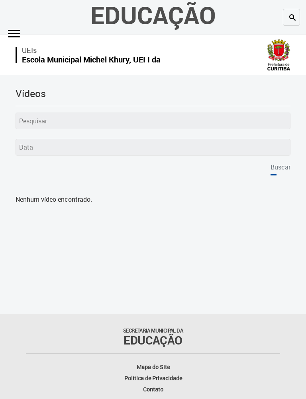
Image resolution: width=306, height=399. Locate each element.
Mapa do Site (153, 367)
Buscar (280, 167)
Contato (153, 389)
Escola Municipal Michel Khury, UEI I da (91, 59)
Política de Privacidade (153, 378)
